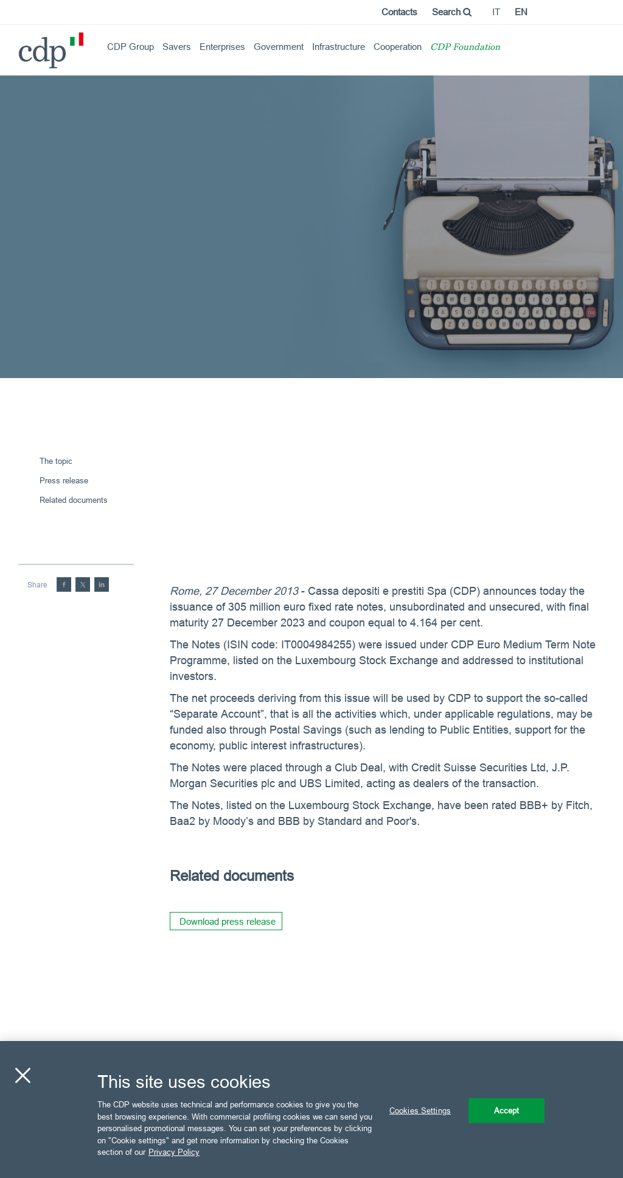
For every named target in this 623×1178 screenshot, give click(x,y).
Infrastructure (338, 46)
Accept (507, 1110)
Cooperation (398, 46)
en (521, 12)
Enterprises (222, 46)
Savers (176, 46)
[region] (311, 1109)
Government (279, 46)
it (496, 12)
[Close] (22, 1075)
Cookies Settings (420, 1110)
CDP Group (130, 46)
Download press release (227, 921)
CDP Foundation (465, 47)
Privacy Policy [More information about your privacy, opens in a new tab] (174, 1152)
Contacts (399, 12)
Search (452, 12)
